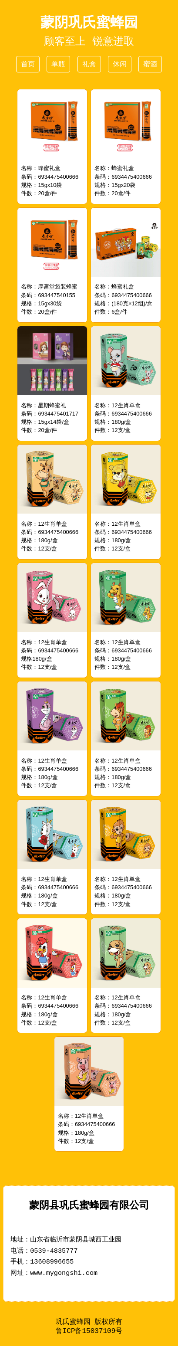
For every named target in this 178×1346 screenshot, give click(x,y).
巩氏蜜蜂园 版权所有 (89, 1322)
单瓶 (58, 64)
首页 (28, 64)
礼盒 (89, 64)
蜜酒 (150, 64)
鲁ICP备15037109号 (89, 1332)
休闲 (120, 64)
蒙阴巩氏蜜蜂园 (89, 22)
